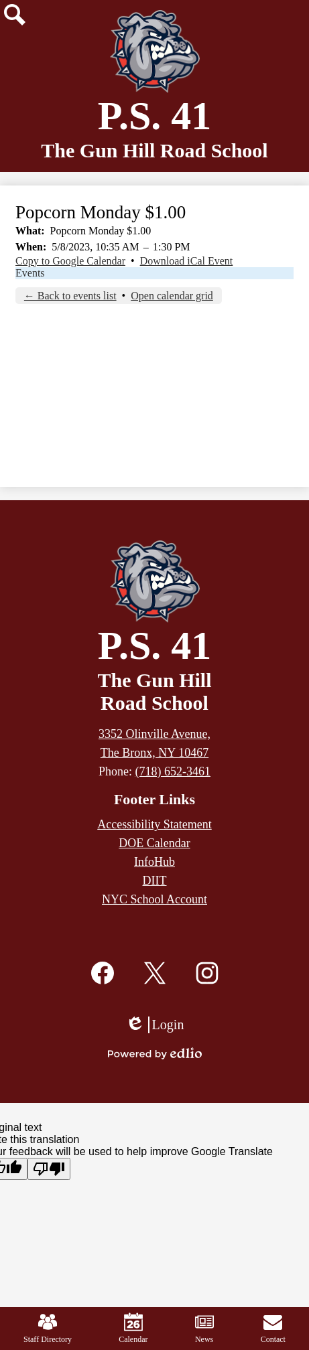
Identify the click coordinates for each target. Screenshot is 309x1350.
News (204, 1328)
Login (154, 1025)
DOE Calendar (154, 843)
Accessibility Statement (154, 824)
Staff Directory (47, 1328)
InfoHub (154, 862)
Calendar (133, 1328)
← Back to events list (70, 295)
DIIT (155, 880)
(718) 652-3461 (172, 771)
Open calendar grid (172, 295)
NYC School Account (154, 899)
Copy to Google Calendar (70, 261)
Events (30, 273)
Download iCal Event (186, 261)
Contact (273, 1328)
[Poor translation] (48, 1169)
